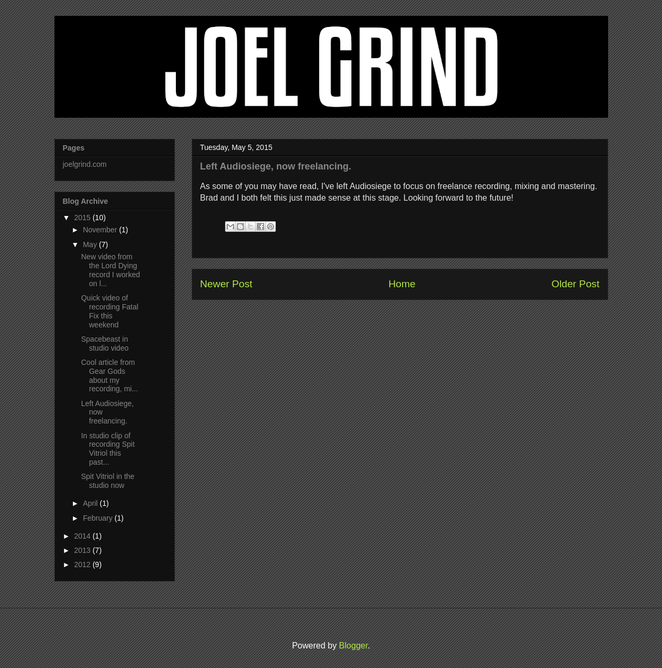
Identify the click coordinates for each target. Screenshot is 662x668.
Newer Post (226, 283)
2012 (82, 564)
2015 (82, 217)
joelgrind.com (85, 164)
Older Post (576, 283)
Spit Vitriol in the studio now (107, 481)
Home (401, 283)
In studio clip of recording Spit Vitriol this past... (107, 448)
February (98, 518)
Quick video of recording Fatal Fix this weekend (109, 311)
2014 (82, 536)
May (90, 244)
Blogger (353, 645)
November (100, 229)
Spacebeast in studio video (104, 343)
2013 (82, 550)
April (90, 503)
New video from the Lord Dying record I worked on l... (110, 269)
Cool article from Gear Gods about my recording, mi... (109, 375)
